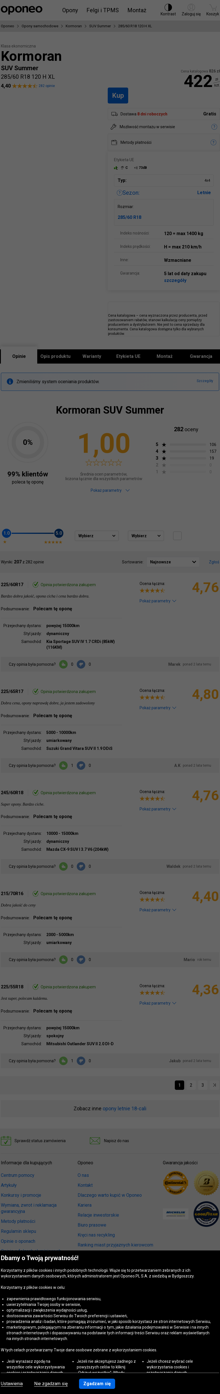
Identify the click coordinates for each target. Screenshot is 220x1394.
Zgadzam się (97, 1383)
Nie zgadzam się (51, 1383)
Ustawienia (12, 1383)
